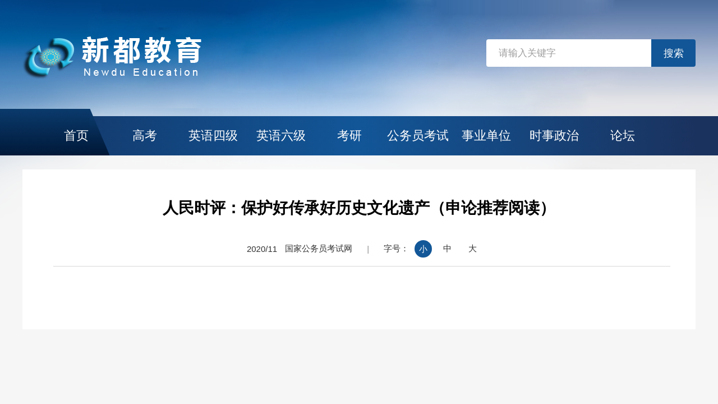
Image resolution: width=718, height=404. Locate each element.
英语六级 (281, 135)
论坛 (622, 135)
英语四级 (213, 135)
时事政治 (554, 135)
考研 (349, 135)
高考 (144, 135)
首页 (76, 135)
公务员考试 (418, 135)
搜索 (674, 53)
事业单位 (486, 135)
